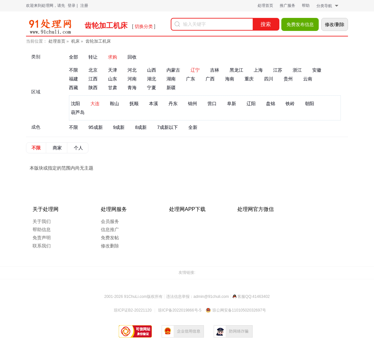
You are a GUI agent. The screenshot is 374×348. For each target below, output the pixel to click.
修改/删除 (334, 24)
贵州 (288, 78)
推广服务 (287, 5)
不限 (73, 70)
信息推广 (110, 229)
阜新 (231, 103)
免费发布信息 (300, 24)
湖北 (151, 78)
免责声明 (42, 237)
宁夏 (151, 87)
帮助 (306, 5)
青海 (132, 87)
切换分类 (143, 26)
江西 (93, 78)
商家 (57, 147)
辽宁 (195, 70)
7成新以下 (167, 127)
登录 (71, 5)
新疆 (171, 87)
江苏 (277, 70)
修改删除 (110, 245)
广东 (190, 78)
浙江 (297, 70)
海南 (229, 78)
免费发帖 (110, 237)
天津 (112, 70)
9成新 (119, 127)
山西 (151, 70)
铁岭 (290, 103)
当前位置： (36, 41)
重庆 (249, 78)
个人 (78, 147)
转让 (93, 57)
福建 (73, 78)
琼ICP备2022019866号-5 (179, 310)
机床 (75, 41)
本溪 (153, 103)
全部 (73, 57)
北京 (93, 70)
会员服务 (110, 221)
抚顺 (134, 103)
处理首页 (265, 5)
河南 (132, 78)
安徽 (316, 70)
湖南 (171, 78)
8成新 (141, 127)
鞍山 (114, 103)
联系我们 (42, 245)
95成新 (95, 127)
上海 (258, 70)
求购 (112, 57)
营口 (212, 103)
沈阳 (75, 103)
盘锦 (270, 103)
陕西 (93, 87)
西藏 (73, 87)
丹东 (173, 103)
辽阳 (251, 103)
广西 (210, 78)
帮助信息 (42, 229)
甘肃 (112, 87)
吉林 (214, 70)
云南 (307, 78)
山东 (112, 78)
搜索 (265, 24)
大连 (95, 103)
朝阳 (309, 103)
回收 (132, 57)
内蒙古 (173, 70)
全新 (192, 127)
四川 (268, 78)
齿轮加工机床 (98, 41)
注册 (84, 5)
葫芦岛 (78, 112)
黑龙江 (236, 70)
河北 (132, 70)
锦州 (192, 103)
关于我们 (42, 221)
